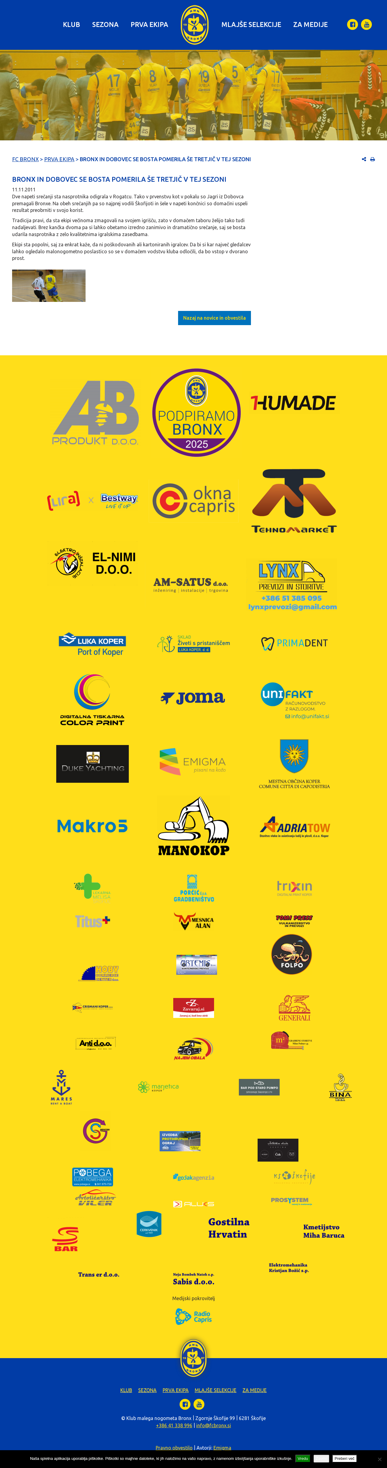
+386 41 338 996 (174, 1425)
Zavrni (321, 1458)
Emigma (222, 1447)
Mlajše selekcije (251, 24)
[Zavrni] (379, 1459)
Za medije (310, 24)
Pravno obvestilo (174, 1447)
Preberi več (345, 1458)
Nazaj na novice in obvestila (214, 318)
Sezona (105, 24)
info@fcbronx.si (213, 1425)
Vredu (303, 1458)
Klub (71, 24)
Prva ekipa (149, 24)
